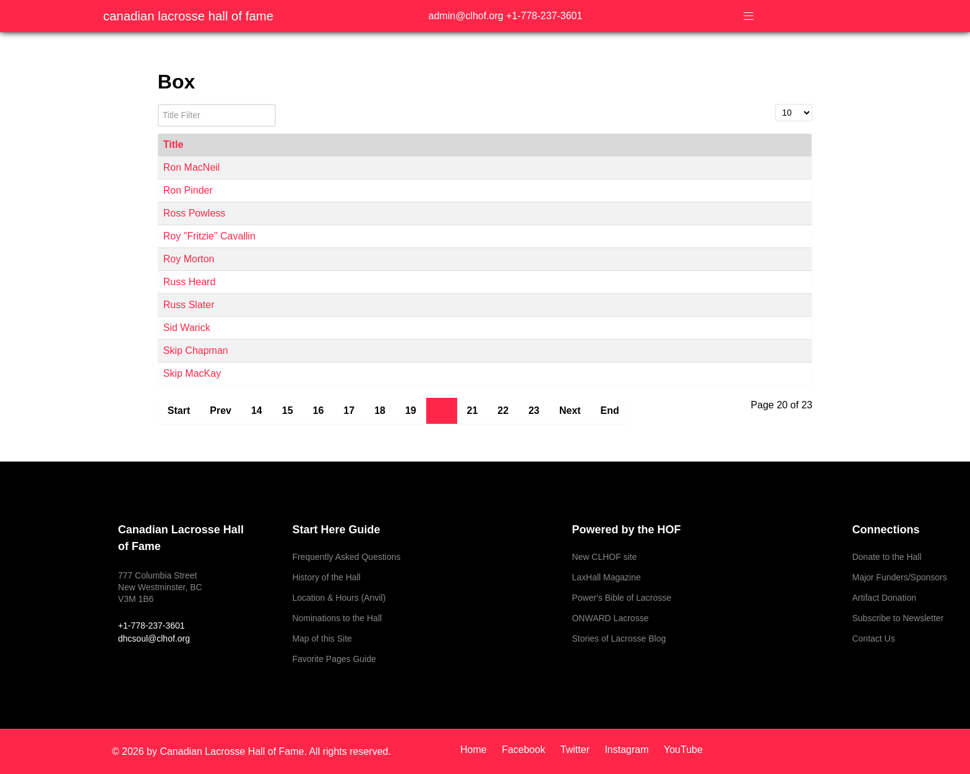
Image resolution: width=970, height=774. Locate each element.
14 (256, 410)
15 (287, 410)
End (610, 410)
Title (173, 144)
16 (318, 410)
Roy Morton (189, 259)
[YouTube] (680, 749)
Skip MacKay (192, 373)
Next (570, 410)
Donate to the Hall (886, 557)
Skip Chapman (195, 350)
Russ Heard (189, 282)
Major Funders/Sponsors (899, 577)
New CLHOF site (604, 557)
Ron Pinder (188, 190)
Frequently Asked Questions (346, 557)
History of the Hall (326, 577)
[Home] (478, 749)
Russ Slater (189, 304)
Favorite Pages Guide (334, 659)
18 (379, 410)
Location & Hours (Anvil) (338, 598)
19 (410, 410)
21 (472, 410)
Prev (220, 410)
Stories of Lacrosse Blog (619, 638)
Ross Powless (194, 213)
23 (533, 410)
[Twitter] (576, 749)
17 (348, 410)
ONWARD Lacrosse (610, 618)
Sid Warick (186, 327)
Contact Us (873, 638)
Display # (775, 104)
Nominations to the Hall (337, 618)
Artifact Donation (884, 598)
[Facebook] (525, 749)
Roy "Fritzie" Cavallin (209, 236)
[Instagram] (628, 749)
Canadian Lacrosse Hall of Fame (188, 16)
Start (179, 410)
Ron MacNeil (191, 167)
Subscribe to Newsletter (897, 618)
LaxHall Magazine (606, 577)
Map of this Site (322, 638)
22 (503, 410)
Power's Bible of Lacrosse (621, 598)
